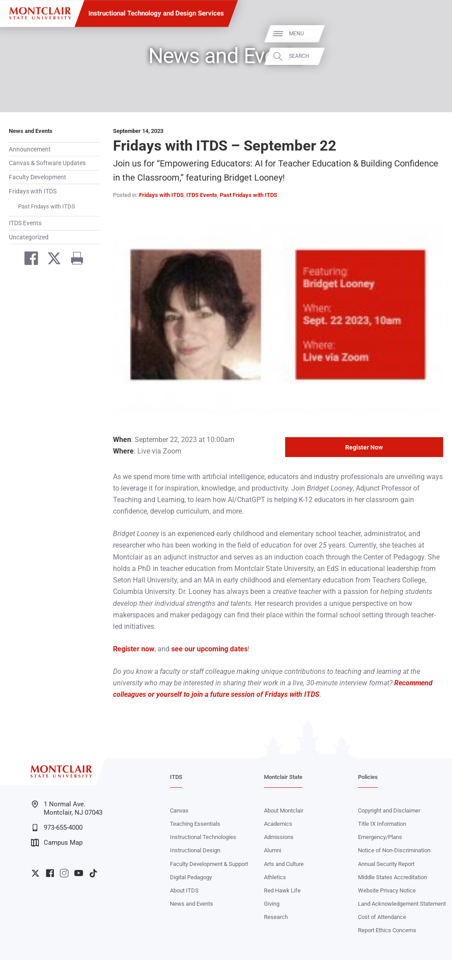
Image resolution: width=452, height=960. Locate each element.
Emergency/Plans (380, 837)
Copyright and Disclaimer (389, 810)
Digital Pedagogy (191, 877)
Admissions (279, 837)
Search (433, 56)
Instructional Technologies (203, 837)
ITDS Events (25, 223)
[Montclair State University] (40, 13)
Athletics (275, 877)
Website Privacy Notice (387, 890)
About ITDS (184, 890)
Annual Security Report (386, 864)
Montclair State (283, 777)
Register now (133, 649)
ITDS (176, 777)
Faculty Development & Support (209, 864)
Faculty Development (37, 177)
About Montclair (283, 810)
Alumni (272, 850)
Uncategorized (29, 237)
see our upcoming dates (209, 649)
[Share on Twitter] (50, 260)
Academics (278, 823)
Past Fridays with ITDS (46, 206)
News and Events (31, 131)
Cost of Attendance (382, 917)
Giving (271, 903)
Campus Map (57, 843)
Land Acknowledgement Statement (402, 903)
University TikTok (93, 873)
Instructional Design (195, 850)
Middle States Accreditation (392, 877)
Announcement (30, 149)
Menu (430, 33)
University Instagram (64, 873)
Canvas (179, 810)
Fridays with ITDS (32, 191)
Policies (368, 777)
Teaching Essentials (195, 823)
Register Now (364, 447)
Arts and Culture (284, 864)
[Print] (73, 260)
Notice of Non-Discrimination (394, 850)
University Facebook (49, 873)
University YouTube (78, 873)
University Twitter (35, 873)
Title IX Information (382, 823)
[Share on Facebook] (27, 260)
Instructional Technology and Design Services (156, 13)
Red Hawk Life (282, 890)
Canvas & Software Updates (47, 162)
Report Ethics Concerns (387, 930)
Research (276, 917)
